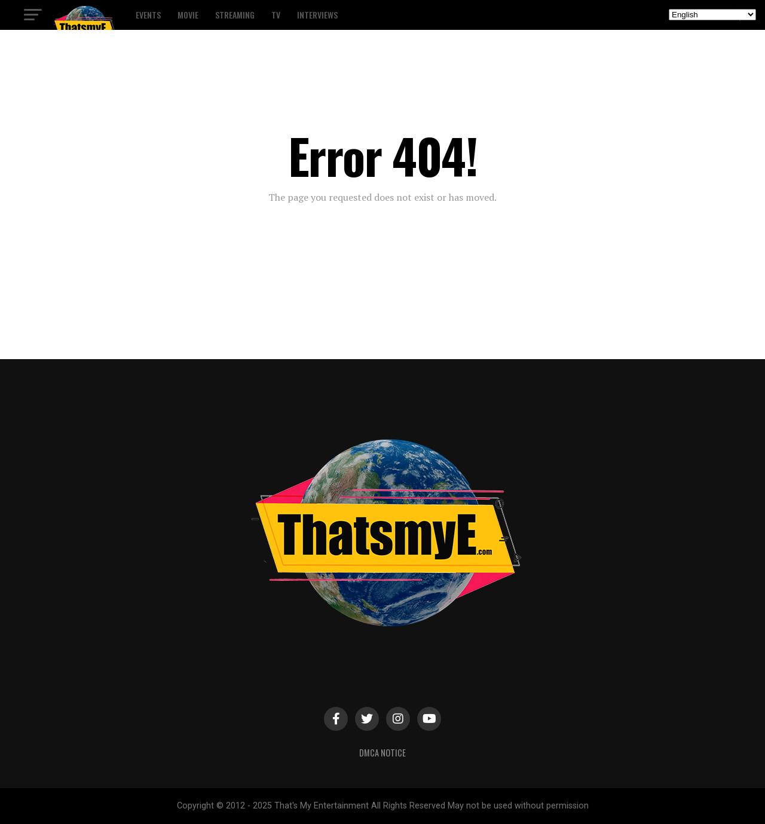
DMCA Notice (382, 752)
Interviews (317, 14)
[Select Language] (712, 14)
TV (275, 14)
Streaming (235, 14)
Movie (188, 14)
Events (148, 14)
